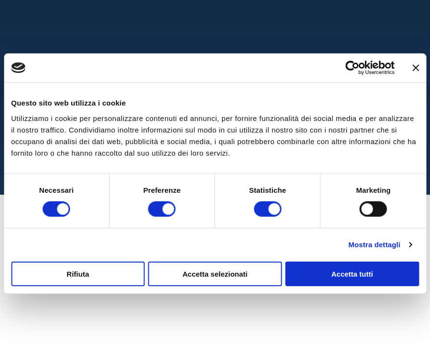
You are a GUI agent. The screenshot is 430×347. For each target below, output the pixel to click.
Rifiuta (77, 273)
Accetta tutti (352, 273)
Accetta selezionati (215, 273)
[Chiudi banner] (415, 68)
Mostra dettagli (374, 244)
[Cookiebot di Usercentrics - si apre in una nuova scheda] (352, 68)
